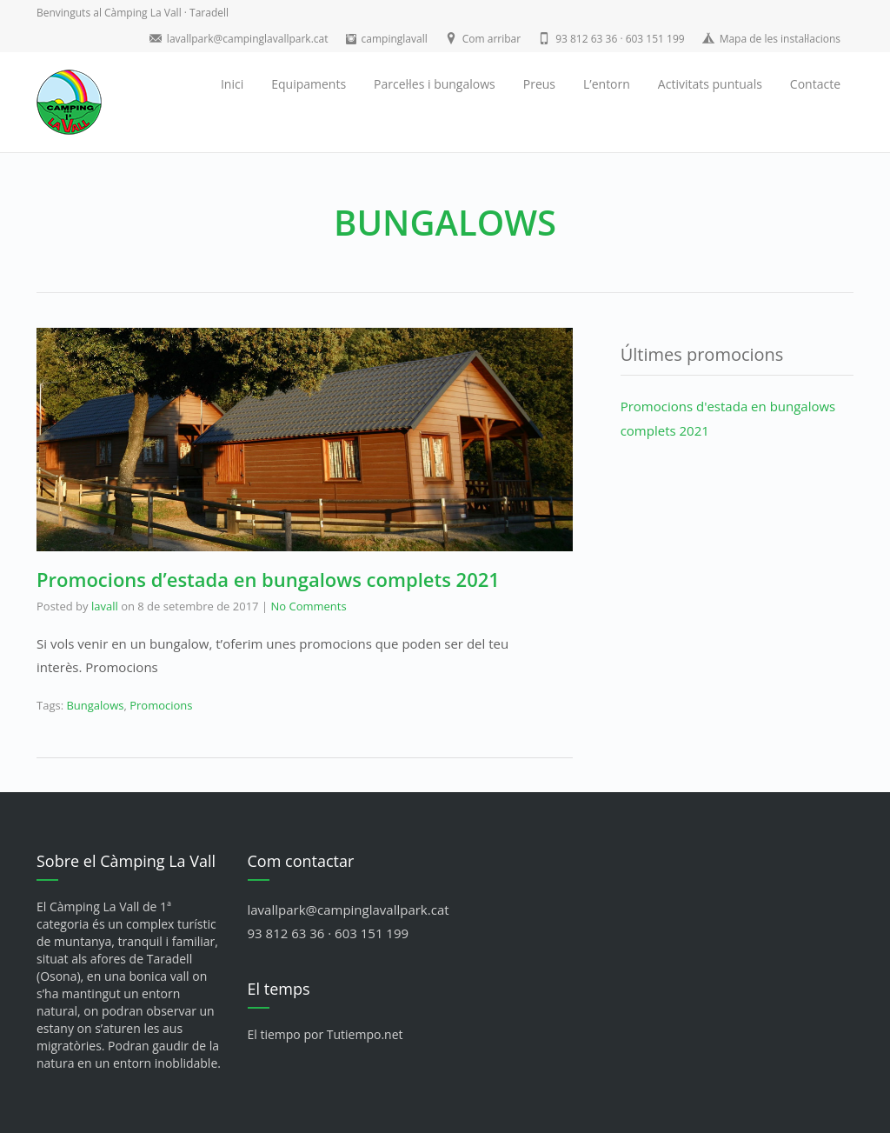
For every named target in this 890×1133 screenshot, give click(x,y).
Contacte (815, 84)
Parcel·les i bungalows (434, 84)
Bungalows (94, 705)
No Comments (308, 606)
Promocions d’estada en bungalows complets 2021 (268, 579)
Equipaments (308, 84)
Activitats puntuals (710, 84)
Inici (232, 84)
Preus (539, 84)
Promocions (161, 705)
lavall (104, 606)
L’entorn (606, 84)
